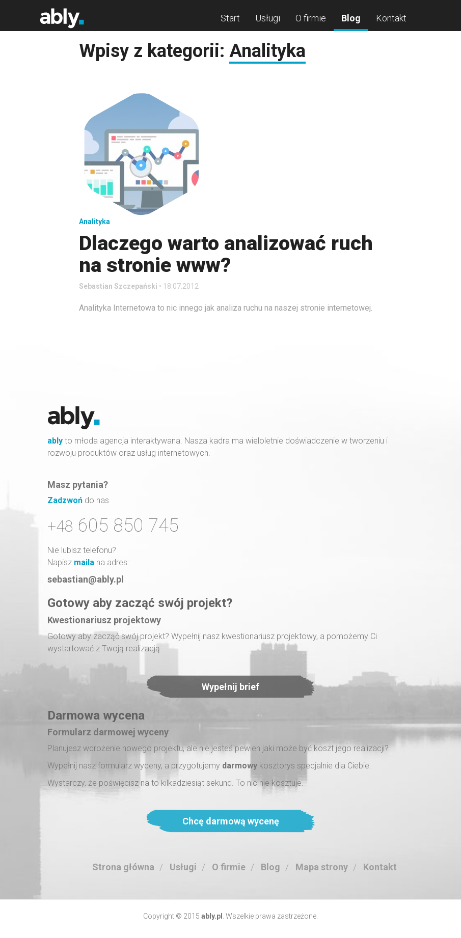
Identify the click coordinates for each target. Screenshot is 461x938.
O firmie (310, 18)
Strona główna (123, 867)
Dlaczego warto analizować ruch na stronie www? (226, 254)
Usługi (267, 18)
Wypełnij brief (230, 686)
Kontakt (391, 18)
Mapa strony (321, 867)
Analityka (94, 221)
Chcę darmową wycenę (230, 821)
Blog (351, 18)
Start (230, 18)
